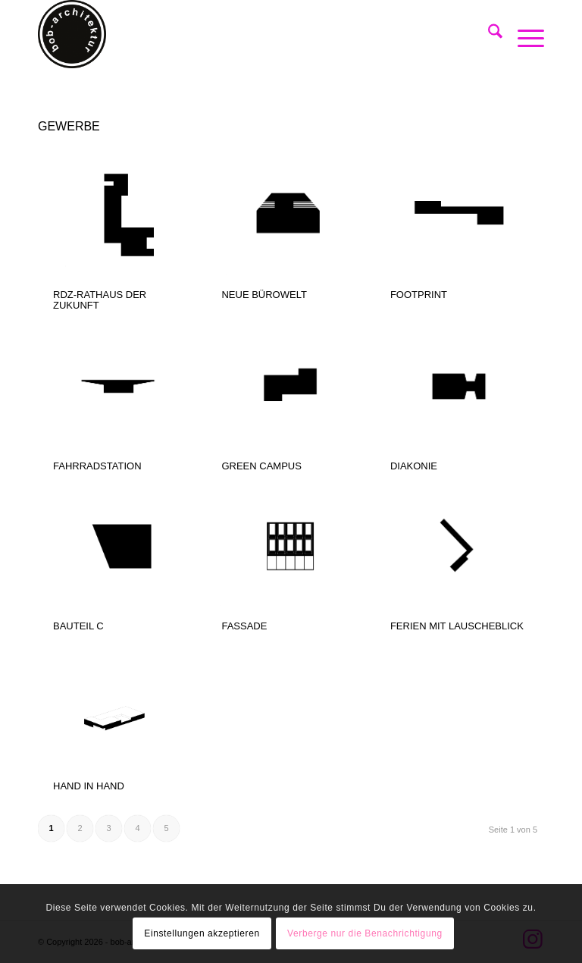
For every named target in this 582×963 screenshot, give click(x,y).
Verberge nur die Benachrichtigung (365, 933)
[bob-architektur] (72, 34)
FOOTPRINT (418, 294)
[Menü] (523, 34)
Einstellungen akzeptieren (201, 933)
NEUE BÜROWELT (263, 294)
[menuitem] (487, 34)
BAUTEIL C (78, 626)
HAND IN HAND (88, 786)
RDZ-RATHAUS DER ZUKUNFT (99, 300)
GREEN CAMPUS (261, 466)
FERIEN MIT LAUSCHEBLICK (457, 626)
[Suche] (487, 34)
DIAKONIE (413, 466)
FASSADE (244, 626)
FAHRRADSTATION (97, 466)
